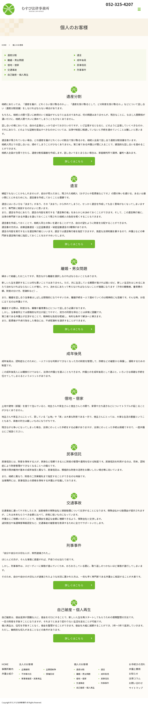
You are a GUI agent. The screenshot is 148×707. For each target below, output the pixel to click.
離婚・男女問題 (16, 60)
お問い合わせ (136, 683)
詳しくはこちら (74, 161)
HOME (4, 45)
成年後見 (81, 60)
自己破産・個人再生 (18, 74)
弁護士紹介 (7, 673)
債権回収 (50, 673)
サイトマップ (136, 688)
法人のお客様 (26, 664)
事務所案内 (7, 669)
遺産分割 (12, 55)
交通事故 (12, 69)
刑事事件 (81, 69)
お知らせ (133, 673)
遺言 (79, 55)
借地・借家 (13, 65)
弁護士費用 (134, 669)
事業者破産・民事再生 (31, 678)
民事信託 (81, 65)
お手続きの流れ (137, 664)
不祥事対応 (26, 673)
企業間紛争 (51, 669)
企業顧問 (25, 669)
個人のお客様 (81, 664)
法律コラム (134, 678)
